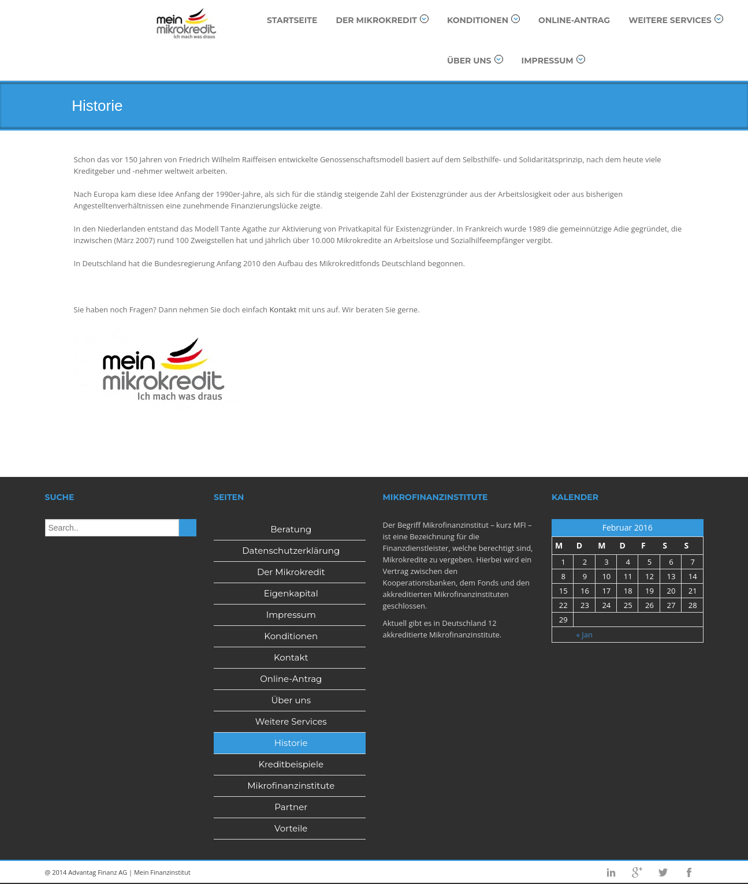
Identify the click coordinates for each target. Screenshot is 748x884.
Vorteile (290, 828)
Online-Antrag (574, 20)
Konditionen (483, 19)
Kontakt (282, 309)
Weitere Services (675, 19)
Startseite (292, 20)
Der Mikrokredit (382, 19)
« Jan (584, 634)
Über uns (475, 60)
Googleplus (637, 872)
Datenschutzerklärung (291, 550)
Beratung (290, 529)
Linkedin (611, 872)
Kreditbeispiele (290, 764)
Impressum (553, 60)
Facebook (689, 872)
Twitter (663, 872)
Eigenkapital (291, 593)
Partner (290, 806)
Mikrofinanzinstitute (290, 785)
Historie (291, 742)
